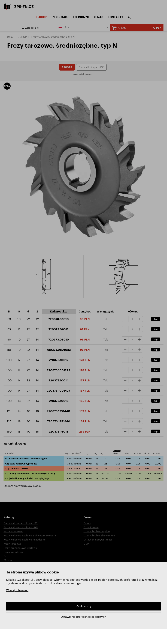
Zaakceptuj (83, 606)
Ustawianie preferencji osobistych (83, 616)
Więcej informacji (17, 590)
